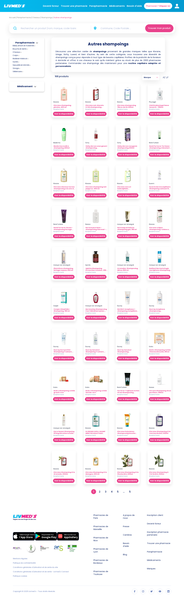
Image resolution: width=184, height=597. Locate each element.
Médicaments (117, 5)
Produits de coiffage (23, 63)
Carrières (127, 534)
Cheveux (16, 52)
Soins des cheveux (23, 104)
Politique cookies (20, 576)
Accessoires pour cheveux (26, 54)
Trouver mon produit (159, 28)
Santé (15, 114)
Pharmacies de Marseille (100, 528)
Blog (125, 554)
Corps (15, 107)
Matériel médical (20, 110)
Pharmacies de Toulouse (100, 573)
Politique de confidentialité (24, 563)
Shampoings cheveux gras (29, 83)
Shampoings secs (25, 96)
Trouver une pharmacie (74, 5)
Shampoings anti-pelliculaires (25, 71)
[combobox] (118, 28)
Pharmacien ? (158, 6)
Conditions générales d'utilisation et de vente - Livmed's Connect (41, 572)
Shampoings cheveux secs (29, 91)
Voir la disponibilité (63, 114)
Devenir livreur (51, 5)
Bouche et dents (20, 49)
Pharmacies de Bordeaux (100, 561)
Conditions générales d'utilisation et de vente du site (35, 567)
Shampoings (20, 65)
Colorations (20, 60)
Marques (151, 568)
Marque (151, 77)
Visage (16, 120)
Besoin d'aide (134, 5)
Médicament (25, 138)
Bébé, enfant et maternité (23, 45)
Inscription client (155, 515)
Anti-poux (19, 58)
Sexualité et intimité (21, 117)
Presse (126, 526)
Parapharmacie (98, 5)
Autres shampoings (25, 68)
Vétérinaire (17, 123)
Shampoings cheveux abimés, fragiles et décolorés (26, 78)
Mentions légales (20, 558)
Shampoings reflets (25, 93)
